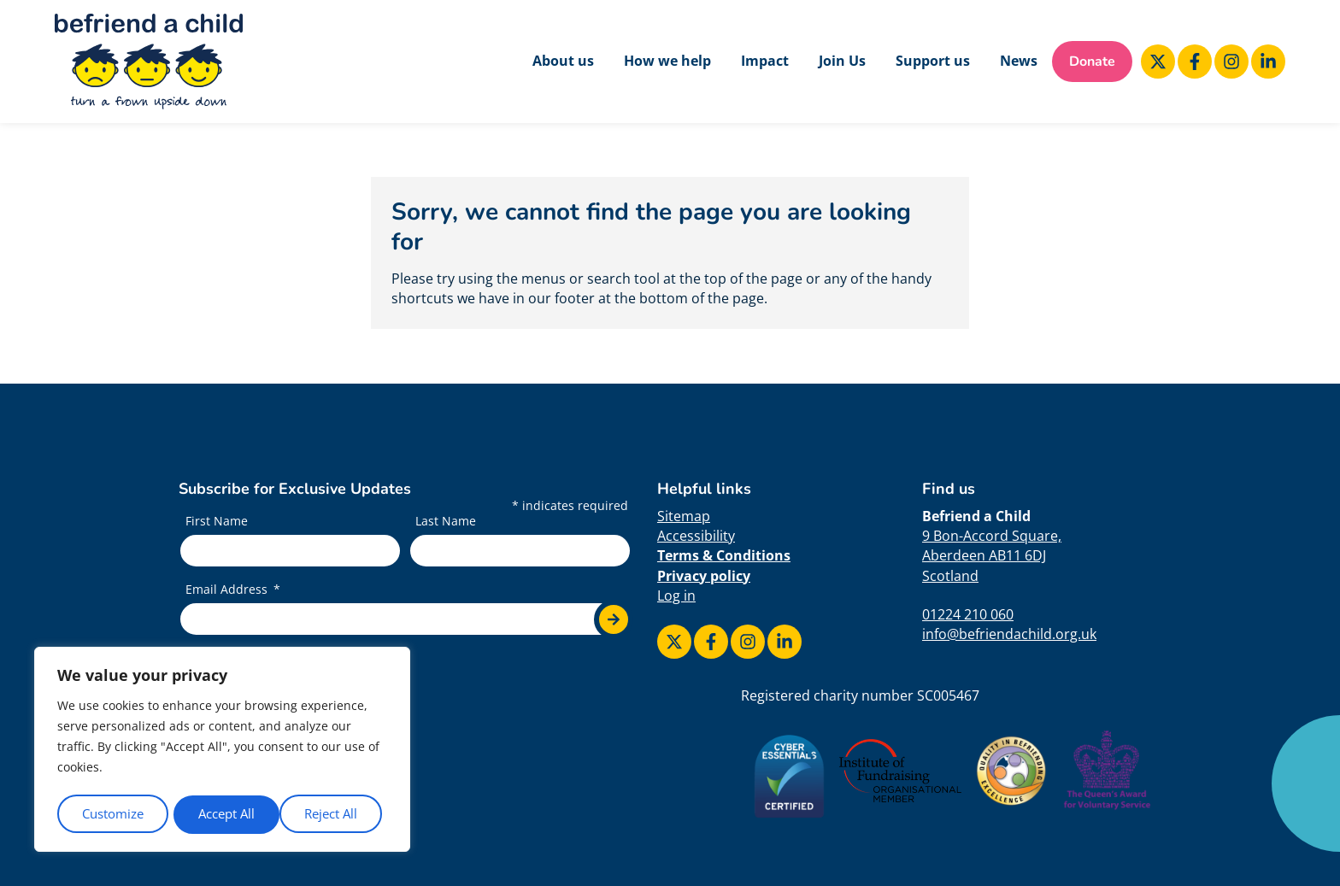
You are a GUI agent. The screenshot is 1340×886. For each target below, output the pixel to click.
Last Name (445, 522)
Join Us (842, 60)
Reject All (226, 813)
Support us (933, 60)
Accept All (334, 813)
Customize (113, 813)
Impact (765, 60)
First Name (216, 522)
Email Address (228, 589)
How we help (667, 60)
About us (563, 60)
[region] (222, 750)
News (1018, 60)
